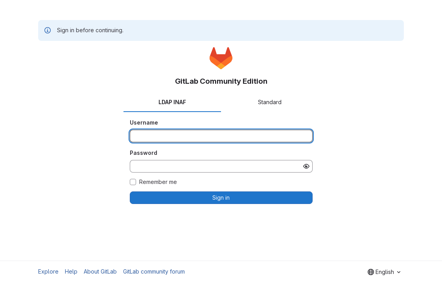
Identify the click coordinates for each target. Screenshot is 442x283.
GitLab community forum (154, 271)
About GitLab (100, 271)
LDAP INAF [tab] (172, 102)
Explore (48, 271)
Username (144, 122)
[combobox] (384, 272)
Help (71, 271)
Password (143, 152)
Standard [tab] (270, 102)
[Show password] (306, 166)
